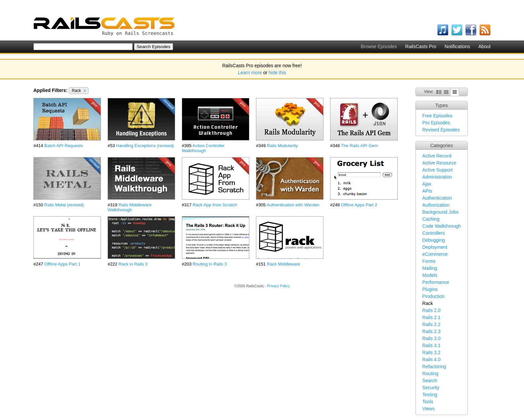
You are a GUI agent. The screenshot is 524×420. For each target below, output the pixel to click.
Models (429, 275)
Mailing (429, 268)
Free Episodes (437, 115)
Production (433, 296)
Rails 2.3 (431, 331)
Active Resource (439, 163)
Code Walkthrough (441, 226)
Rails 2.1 (431, 317)
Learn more (250, 72)
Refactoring (434, 366)
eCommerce (435, 254)
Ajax (426, 184)
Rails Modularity (282, 145)
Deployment (434, 247)
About (484, 46)
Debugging (433, 240)
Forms (429, 261)
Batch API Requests (63, 145)
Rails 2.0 (431, 310)
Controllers (433, 233)
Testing (429, 394)
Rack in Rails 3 (133, 264)
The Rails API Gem (359, 145)
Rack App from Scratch (215, 204)
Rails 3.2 (431, 352)
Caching (430, 219)
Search (429, 380)
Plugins (430, 289)
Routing (430, 373)
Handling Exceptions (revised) (145, 145)
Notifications (457, 46)
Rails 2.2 (431, 324)
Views (428, 408)
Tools (427, 401)
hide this (277, 72)
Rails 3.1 (431, 345)
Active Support (437, 170)
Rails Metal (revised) (64, 204)
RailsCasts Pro (420, 46)
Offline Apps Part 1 (62, 264)
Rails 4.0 (431, 359)
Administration (437, 177)
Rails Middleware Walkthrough (130, 207)
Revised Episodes (441, 129)
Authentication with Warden (293, 204)
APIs (427, 191)
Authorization (436, 205)
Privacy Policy (278, 286)
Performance (435, 282)
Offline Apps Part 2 (359, 204)
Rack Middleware (283, 264)
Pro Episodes (436, 122)
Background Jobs (440, 212)
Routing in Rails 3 (210, 264)
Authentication (437, 198)
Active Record (436, 156)
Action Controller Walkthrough (203, 148)
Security (430, 387)
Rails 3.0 (431, 338)
